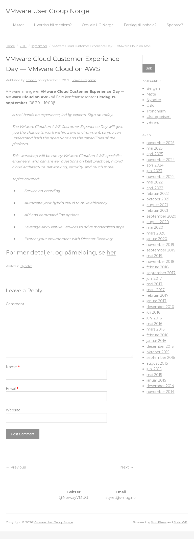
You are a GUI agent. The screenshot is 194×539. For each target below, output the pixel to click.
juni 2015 (154, 369)
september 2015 (161, 357)
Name (12, 374)
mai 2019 (154, 255)
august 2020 (158, 222)
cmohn (31, 80)
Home (10, 46)
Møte (151, 94)
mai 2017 (154, 284)
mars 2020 (156, 233)
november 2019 (160, 244)
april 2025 (155, 154)
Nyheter (26, 266)
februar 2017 (157, 295)
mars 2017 (156, 290)
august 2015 (157, 363)
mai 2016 (154, 323)
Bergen (153, 88)
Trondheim (156, 111)
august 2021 (157, 205)
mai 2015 (154, 374)
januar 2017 (156, 301)
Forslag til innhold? (140, 25)
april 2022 (155, 188)
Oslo (150, 105)
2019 (23, 46)
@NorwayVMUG (73, 505)
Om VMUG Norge (98, 25)
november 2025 (160, 142)
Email (12, 396)
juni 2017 (154, 278)
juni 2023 (154, 171)
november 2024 (161, 159)
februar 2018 (158, 267)
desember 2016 (160, 306)
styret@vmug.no (121, 505)
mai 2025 (154, 148)
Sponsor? (175, 25)
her (111, 252)
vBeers (153, 122)
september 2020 (161, 216)
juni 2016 (154, 318)
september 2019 (161, 250)
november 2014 (160, 391)
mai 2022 (155, 182)
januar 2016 (156, 340)
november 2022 (161, 176)
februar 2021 (157, 210)
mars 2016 (155, 329)
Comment (15, 304)
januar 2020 (157, 239)
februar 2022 (158, 193)
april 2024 (155, 165)
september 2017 (161, 273)
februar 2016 (157, 335)
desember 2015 (160, 346)
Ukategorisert (159, 116)
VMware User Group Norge (47, 11)
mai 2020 (155, 227)
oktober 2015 (158, 352)
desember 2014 (160, 386)
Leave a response (84, 80)
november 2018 (161, 261)
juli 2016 (153, 312)
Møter (18, 25)
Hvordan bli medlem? (53, 25)
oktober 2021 (158, 199)
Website (13, 417)
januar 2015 (156, 380)
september (39, 46)
